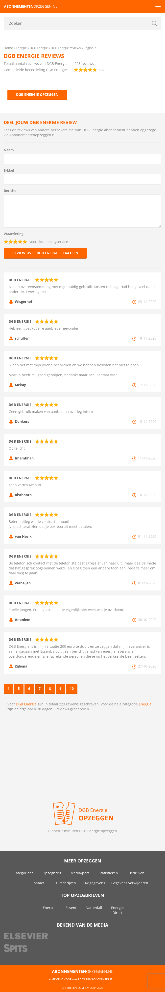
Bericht (10, 190)
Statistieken (108, 873)
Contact (37, 883)
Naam (9, 150)
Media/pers (80, 873)
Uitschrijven (66, 883)
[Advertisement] (82, 756)
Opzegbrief (52, 873)
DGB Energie (26, 704)
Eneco (48, 907)
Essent (71, 907)
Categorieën (24, 873)
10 (72, 688)
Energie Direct (117, 910)
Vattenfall (94, 907)
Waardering (14, 233)
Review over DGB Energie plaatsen (45, 252)
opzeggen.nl (30, 6)
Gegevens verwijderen (129, 883)
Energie (145, 704)
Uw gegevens (94, 883)
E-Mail (9, 170)
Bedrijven (136, 873)
